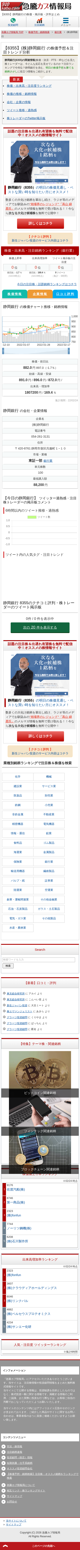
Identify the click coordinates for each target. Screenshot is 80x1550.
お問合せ (12, 1501)
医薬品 (18, 795)
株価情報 (14, 294)
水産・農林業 (17, 927)
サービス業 (49, 786)
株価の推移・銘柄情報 (22, 93)
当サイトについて (16, 1520)
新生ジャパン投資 (17, 1005)
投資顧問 (13, 25)
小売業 (49, 805)
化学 (17, 776)
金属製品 (48, 852)
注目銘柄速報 (14, 1451)
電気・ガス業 (17, 918)
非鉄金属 (17, 814)
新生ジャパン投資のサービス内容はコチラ (40, 238)
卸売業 (49, 795)
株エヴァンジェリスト (19, 1011)
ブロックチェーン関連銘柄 (40, 1169)
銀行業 (48, 460)
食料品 (18, 842)
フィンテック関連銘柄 (40, 1131)
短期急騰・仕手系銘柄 (19, 1463)
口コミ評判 (65, 294)
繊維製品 (48, 871)
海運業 (18, 852)
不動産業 (48, 814)
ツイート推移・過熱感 (22, 110)
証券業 (49, 880)
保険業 (18, 861)
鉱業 (49, 833)
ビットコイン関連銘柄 (40, 1093)
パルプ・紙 (18, 880)
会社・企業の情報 (19, 102)
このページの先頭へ (43, 1545)
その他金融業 (49, 899)
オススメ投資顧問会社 (19, 1468)
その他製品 (49, 918)
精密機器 (17, 824)
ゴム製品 (48, 842)
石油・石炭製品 (18, 908)
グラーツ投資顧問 (17, 1017)
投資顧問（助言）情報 (19, 1457)
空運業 (49, 890)
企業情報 (40, 294)
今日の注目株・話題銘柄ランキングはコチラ (47, 284)
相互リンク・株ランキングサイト (26, 1490)
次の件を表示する (40, 627)
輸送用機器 (18, 871)
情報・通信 (18, 833)
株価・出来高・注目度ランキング (29, 85)
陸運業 (18, 890)
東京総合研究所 (16, 993)
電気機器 (48, 824)
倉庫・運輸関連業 (18, 899)
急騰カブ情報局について (21, 1485)
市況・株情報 (14, 1446)
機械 (49, 776)
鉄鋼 (17, 805)
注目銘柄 (39, 25)
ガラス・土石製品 (49, 908)
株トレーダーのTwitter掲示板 (26, 118)
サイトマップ (14, 1496)
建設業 (18, 786)
